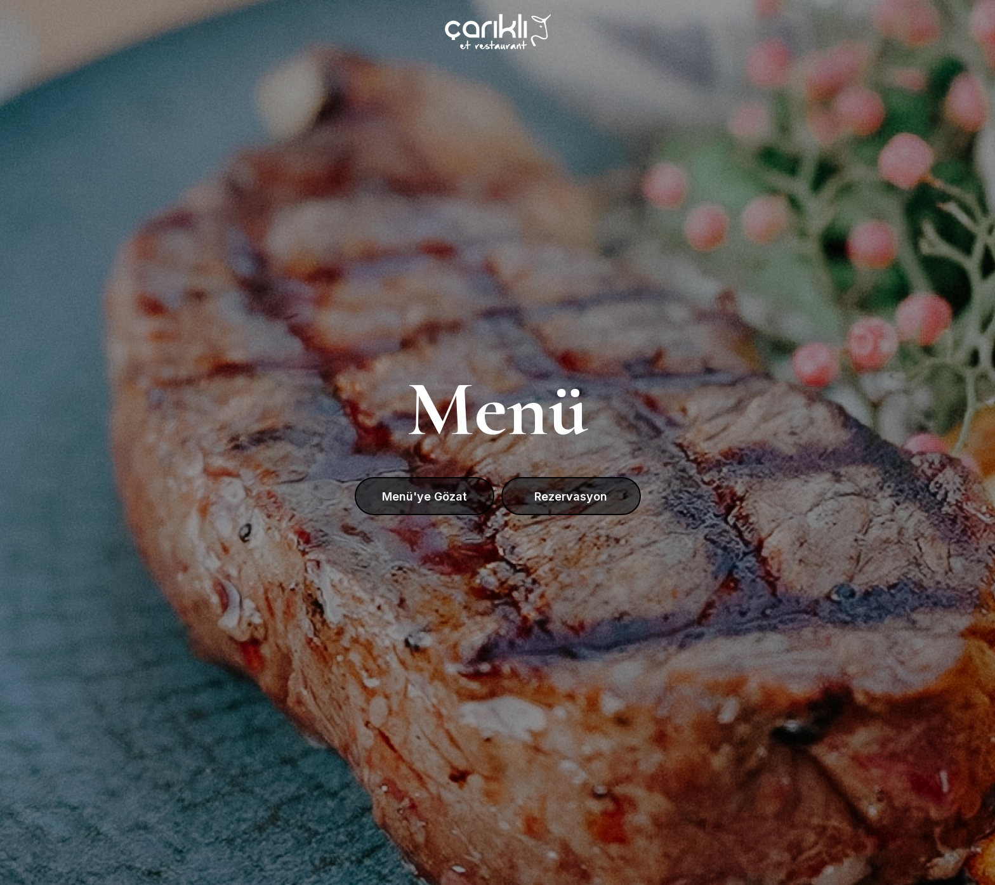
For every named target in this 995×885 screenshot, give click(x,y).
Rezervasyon (570, 496)
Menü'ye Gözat (424, 496)
